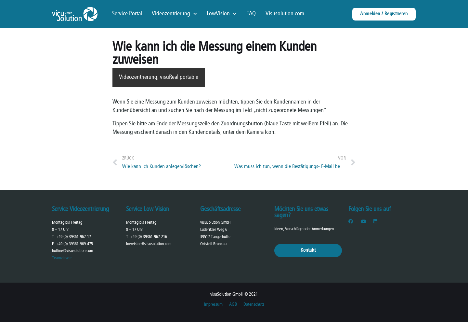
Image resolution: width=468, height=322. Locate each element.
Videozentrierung (174, 14)
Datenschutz (253, 304)
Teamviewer (62, 258)
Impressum (213, 304)
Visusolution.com (285, 14)
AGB (233, 304)
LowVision (222, 14)
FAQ (251, 14)
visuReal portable (179, 77)
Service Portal (127, 14)
